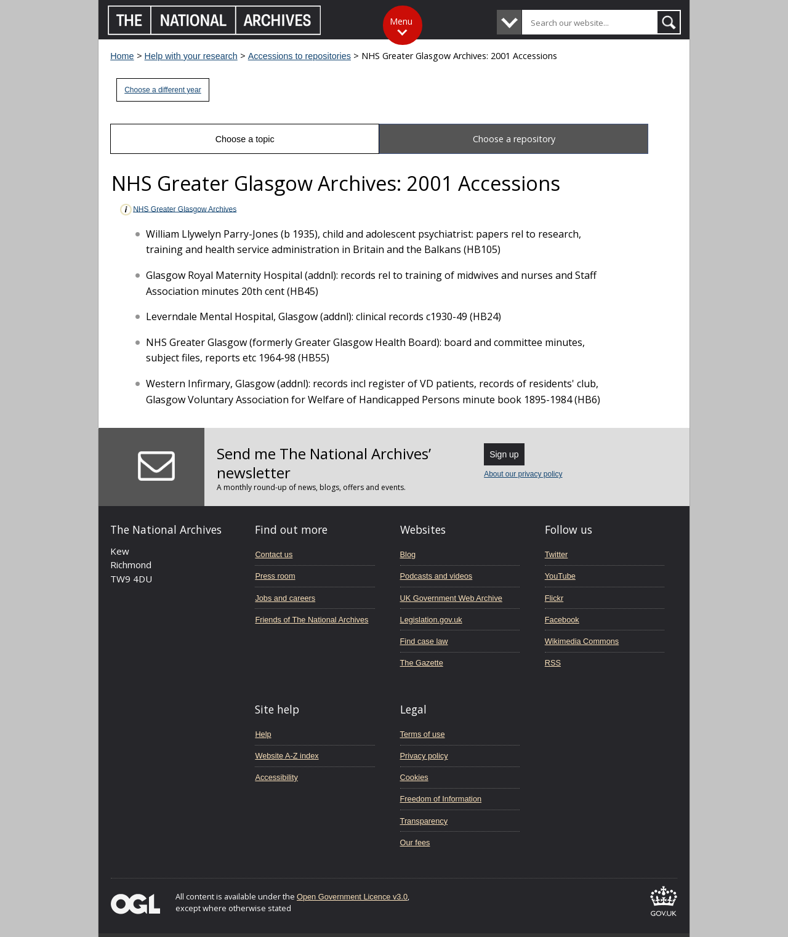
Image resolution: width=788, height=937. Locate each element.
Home (122, 56)
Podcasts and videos (436, 576)
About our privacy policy (523, 474)
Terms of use (422, 734)
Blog (408, 554)
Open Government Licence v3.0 (352, 896)
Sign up (503, 454)
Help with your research (191, 56)
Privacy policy (424, 755)
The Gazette (421, 662)
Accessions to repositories (299, 56)
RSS (553, 662)
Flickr (554, 598)
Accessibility (276, 777)
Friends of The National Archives (311, 619)
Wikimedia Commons (582, 641)
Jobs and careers (285, 598)
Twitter (556, 554)
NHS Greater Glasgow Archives (177, 210)
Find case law (424, 641)
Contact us (273, 554)
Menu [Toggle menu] (401, 21)
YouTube (560, 576)
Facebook (562, 619)
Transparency (424, 821)
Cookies (414, 777)
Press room (275, 576)
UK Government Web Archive (451, 598)
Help (263, 734)
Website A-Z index (286, 755)
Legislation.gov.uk (431, 619)
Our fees (415, 842)
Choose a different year (162, 90)
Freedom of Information (441, 798)
